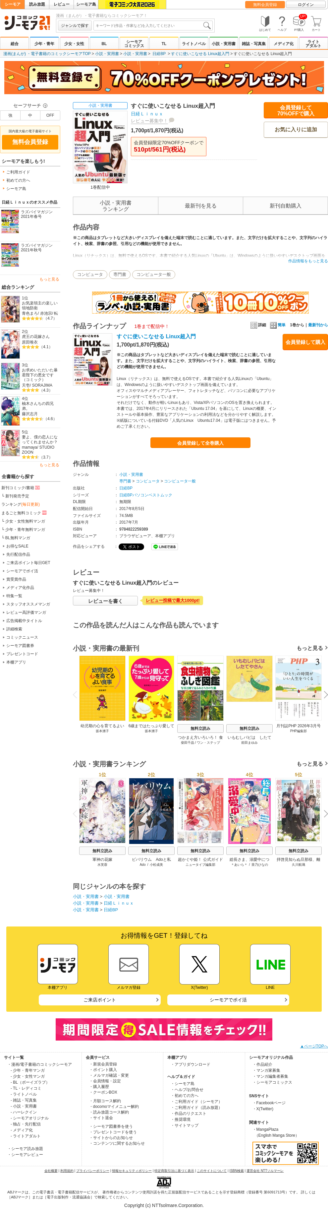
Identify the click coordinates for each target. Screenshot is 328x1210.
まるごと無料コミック (24, 512)
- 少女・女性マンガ (28, 1076)
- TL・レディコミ (26, 1088)
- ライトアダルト (26, 1136)
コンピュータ (90, 274)
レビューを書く (105, 601)
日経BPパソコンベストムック (145, 495)
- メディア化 (22, 1130)
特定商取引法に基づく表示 (174, 1171)
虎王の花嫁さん (36, 336)
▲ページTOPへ (314, 1046)
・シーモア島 (182, 1083)
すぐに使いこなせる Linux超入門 (200, 53)
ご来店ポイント (99, 999)
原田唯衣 (30, 342)
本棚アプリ (16, 662)
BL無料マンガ (17, 538)
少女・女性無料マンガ (25, 521)
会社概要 (51, 1171)
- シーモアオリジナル (30, 1118)
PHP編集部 (298, 731)
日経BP (159, 53)
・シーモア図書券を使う (111, 1126)
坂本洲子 (102, 731)
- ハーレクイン (24, 1112)
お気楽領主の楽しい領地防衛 (40, 305)
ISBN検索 (237, 1171)
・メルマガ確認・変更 (109, 1075)
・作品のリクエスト (188, 1113)
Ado (143, 864)
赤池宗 (46, 313)
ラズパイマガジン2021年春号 (37, 214)
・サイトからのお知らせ (111, 1137)
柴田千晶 (187, 742)
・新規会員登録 (103, 1064)
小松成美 (156, 864)
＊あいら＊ (239, 864)
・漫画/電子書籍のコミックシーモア (39, 1064)
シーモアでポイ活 (22, 571)
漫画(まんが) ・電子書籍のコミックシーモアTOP (47, 53)
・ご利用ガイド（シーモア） (196, 1101)
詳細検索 (14, 629)
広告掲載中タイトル (24, 620)
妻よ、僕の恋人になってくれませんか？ (40, 439)
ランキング (20, 504)
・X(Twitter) (262, 1109)
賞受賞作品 (16, 579)
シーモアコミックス (134, 43)
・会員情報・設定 (105, 1081)
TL (164, 43)
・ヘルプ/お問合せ (187, 1089)
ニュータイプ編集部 (200, 864)
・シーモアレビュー (25, 1154)
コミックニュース (22, 637)
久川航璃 (298, 864)
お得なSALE (17, 546)
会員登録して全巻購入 (200, 443)
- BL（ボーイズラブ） (30, 1082)
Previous (77, 694)
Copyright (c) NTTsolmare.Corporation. (164, 1205)
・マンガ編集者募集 (270, 1076)
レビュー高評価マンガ (26, 612)
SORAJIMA (42, 385)
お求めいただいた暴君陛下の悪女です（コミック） (40, 375)
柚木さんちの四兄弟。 (38, 406)
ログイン (306, 4)
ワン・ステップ (208, 742)
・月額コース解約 (105, 1101)
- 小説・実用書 (24, 1106)
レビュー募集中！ (149, 120)
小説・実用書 (224, 43)
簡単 (278, 325)
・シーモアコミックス (272, 1082)
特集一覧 (14, 596)
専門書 (119, 274)
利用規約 (67, 1171)
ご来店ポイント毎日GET (28, 562)
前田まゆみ (249, 742)
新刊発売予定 (17, 496)
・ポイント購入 (103, 1069)
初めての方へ (18, 180)
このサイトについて (212, 1171)
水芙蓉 (102, 864)
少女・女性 (74, 43)
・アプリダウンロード (190, 1064)
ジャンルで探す (75, 25)
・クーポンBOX (103, 1092)
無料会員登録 (265, 4)
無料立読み (200, 728)
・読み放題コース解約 (109, 1112)
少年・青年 (44, 43)
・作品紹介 (262, 1064)
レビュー (62, 4)
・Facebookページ (269, 1103)
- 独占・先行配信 (26, 1124)
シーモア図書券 (20, 645)
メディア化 (284, 43)
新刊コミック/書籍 (21, 487)
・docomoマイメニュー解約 (114, 1106)
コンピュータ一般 (154, 274)
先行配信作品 (18, 554)
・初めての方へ (184, 1095)
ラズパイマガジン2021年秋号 (37, 248)
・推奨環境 (181, 1119)
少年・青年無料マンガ (25, 529)
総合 (15, 43)
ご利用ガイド (18, 172)
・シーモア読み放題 (25, 1148)
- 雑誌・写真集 (24, 1100)
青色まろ (30, 313)
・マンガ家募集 (266, 1070)
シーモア (13, 4)
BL (104, 43)
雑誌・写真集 (254, 43)
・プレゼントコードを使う (113, 1132)
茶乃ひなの (259, 864)
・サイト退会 (101, 1117)
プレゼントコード (22, 654)
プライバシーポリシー (92, 1171)
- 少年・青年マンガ (28, 1070)
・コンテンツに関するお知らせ (117, 1143)
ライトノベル (194, 43)
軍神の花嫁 (102, 859)
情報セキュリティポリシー (132, 1171)
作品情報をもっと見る (308, 261)
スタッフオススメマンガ (28, 604)
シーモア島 (86, 4)
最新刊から (318, 325)
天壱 (26, 385)
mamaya (29, 447)
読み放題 (37, 4)
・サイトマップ (184, 1125)
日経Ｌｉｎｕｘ (147, 113)
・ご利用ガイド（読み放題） (196, 1107)
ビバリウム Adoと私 (151, 859)
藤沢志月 (30, 414)
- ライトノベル (24, 1094)
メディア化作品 (20, 587)
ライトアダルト (313, 43)
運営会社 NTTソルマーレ (265, 1171)
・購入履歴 (99, 1086)
